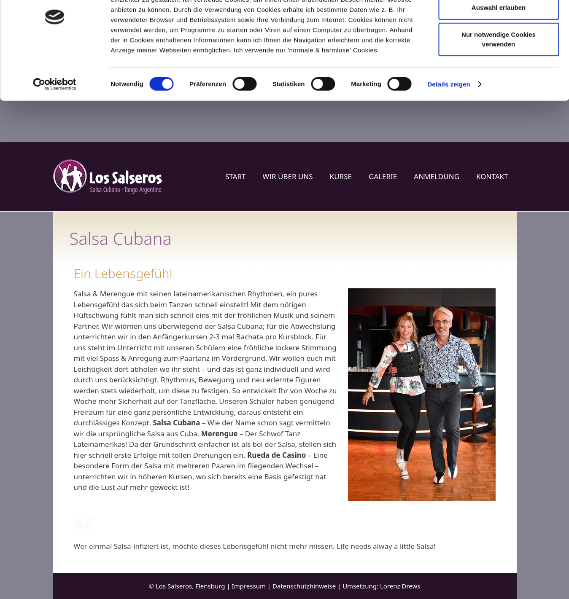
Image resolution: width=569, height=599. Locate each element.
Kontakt (492, 176)
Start (235, 176)
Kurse (341, 176)
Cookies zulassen (498, 21)
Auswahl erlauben (499, 48)
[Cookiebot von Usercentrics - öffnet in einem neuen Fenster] (55, 125)
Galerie (383, 176)
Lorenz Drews (400, 586)
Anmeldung (436, 176)
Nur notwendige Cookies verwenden (498, 80)
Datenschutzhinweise (304, 586)
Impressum (249, 586)
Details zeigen (448, 125)
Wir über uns (287, 176)
